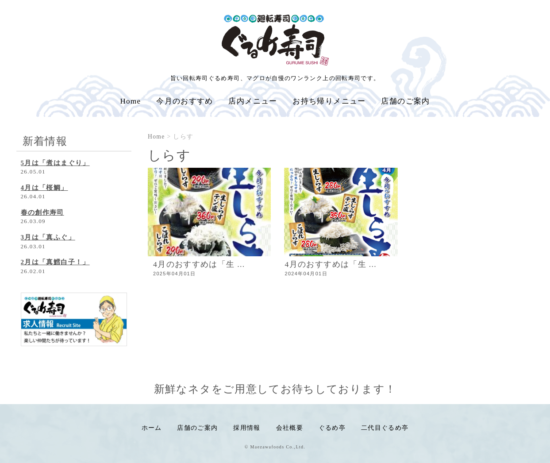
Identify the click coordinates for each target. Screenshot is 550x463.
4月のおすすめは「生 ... (199, 264)
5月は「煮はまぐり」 (55, 162)
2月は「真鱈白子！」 (55, 262)
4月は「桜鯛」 (44, 187)
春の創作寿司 (42, 212)
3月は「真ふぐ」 (48, 237)
